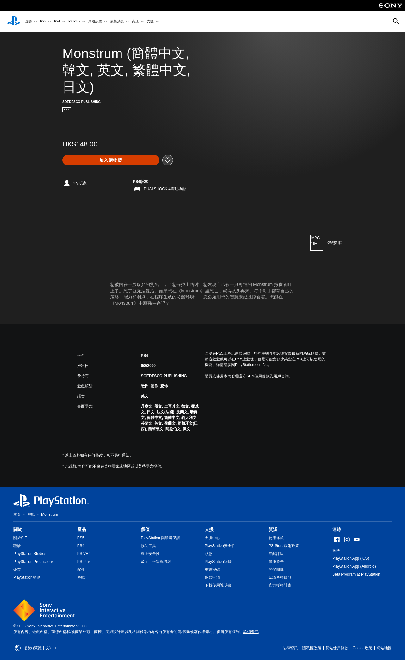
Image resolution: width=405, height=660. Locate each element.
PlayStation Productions (33, 561)
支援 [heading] (209, 529)
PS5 (43, 21)
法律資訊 (290, 648)
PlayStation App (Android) (354, 566)
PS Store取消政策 (284, 546)
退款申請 (212, 577)
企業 (17, 569)
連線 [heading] (336, 529)
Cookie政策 (362, 648)
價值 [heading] (145, 529)
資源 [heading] (273, 529)
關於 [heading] (17, 529)
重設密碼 (212, 569)
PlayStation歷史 (26, 577)
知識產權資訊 (280, 577)
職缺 (17, 546)
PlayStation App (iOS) (350, 558)
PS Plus (74, 21)
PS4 (57, 21)
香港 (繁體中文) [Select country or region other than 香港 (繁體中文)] (36, 648)
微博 (336, 550)
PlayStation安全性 (220, 546)
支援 (150, 21)
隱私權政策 (311, 648)
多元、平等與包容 (156, 561)
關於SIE (20, 538)
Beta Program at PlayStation (356, 574)
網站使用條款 (337, 648)
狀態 (208, 553)
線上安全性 (150, 553)
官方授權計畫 (280, 585)
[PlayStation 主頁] (14, 21)
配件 (81, 569)
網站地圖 (384, 648)
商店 (135, 21)
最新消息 (117, 21)
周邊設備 (95, 21)
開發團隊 (276, 569)
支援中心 (212, 538)
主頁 (17, 514)
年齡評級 (276, 553)
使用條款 (276, 538)
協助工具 (148, 546)
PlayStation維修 (218, 561)
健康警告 (276, 561)
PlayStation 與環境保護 (160, 538)
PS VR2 (84, 553)
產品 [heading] (81, 529)
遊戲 (28, 21)
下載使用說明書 (218, 585)
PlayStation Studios (29, 553)
